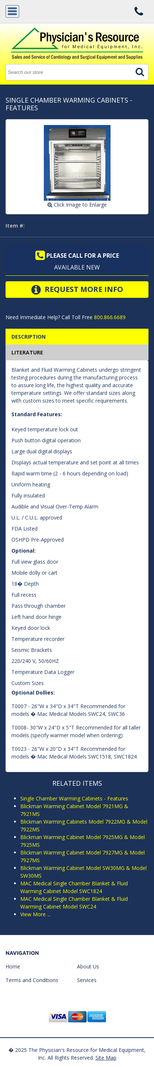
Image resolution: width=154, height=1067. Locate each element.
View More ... (35, 914)
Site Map (105, 1057)
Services (87, 980)
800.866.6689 (109, 317)
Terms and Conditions (32, 980)
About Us (88, 966)
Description (28, 336)
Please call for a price (77, 255)
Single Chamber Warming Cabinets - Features (74, 798)
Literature (27, 352)
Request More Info (77, 289)
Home (13, 966)
